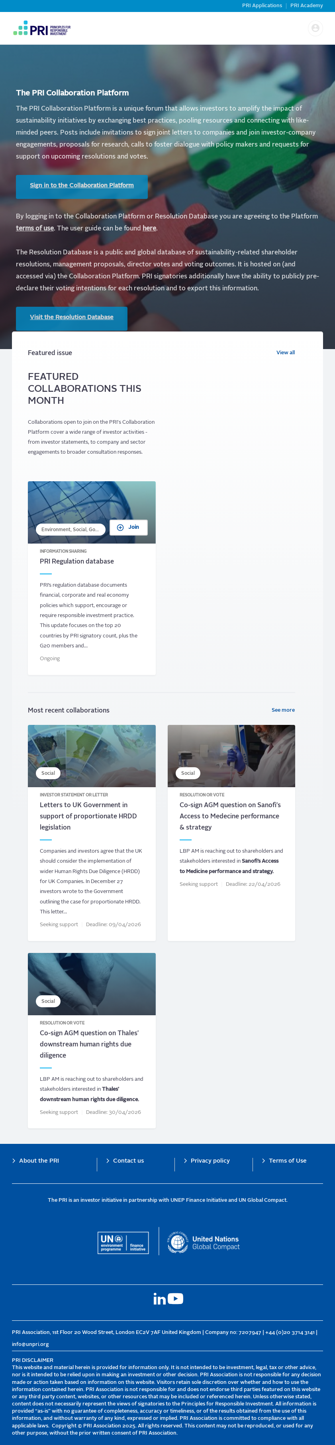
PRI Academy (306, 5)
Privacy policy (210, 1161)
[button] (315, 28)
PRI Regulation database (92, 581)
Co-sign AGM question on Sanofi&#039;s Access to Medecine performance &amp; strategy (232, 836)
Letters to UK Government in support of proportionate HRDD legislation (92, 836)
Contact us (128, 1161)
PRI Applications (262, 5)
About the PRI (39, 1161)
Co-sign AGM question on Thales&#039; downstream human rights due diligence (92, 1044)
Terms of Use (288, 1161)
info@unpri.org (30, 1344)
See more (283, 713)
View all (285, 356)
